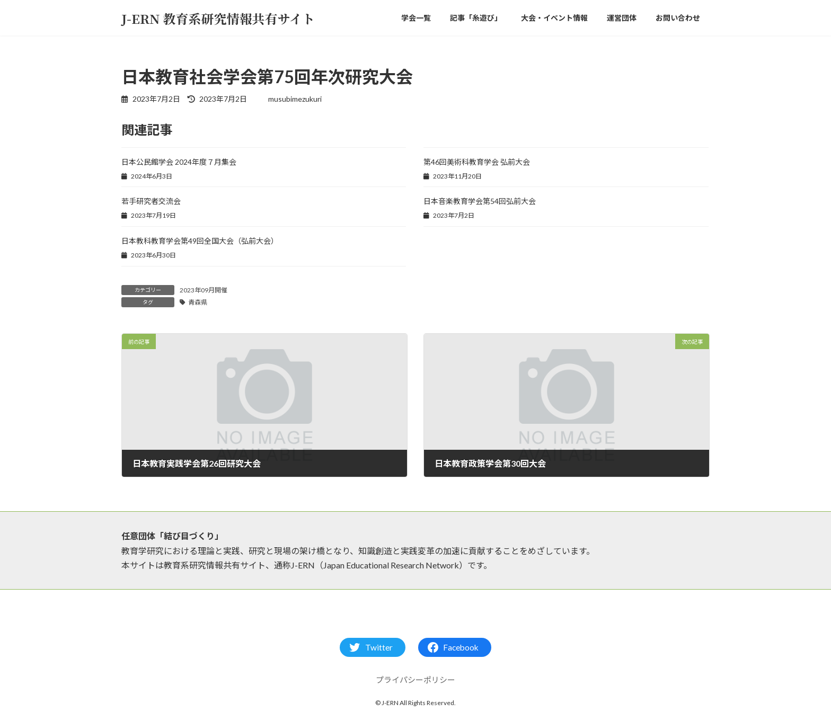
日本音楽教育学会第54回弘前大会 (479, 201)
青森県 (197, 302)
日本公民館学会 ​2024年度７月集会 (178, 161)
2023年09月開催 (203, 290)
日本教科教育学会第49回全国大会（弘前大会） (199, 240)
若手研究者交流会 (151, 201)
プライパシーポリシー (415, 679)
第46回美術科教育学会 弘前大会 (476, 161)
